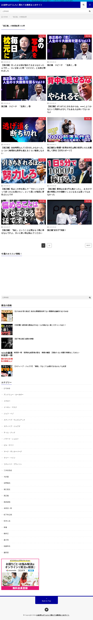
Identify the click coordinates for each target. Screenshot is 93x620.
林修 (5, 527)
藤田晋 (6, 552)
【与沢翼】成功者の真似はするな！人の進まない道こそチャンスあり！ (40, 325)
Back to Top (46, 601)
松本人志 (7, 521)
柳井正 (6, 533)
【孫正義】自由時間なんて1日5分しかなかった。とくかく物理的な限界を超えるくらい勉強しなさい (23, 150)
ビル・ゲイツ (9, 445)
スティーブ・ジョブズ (12, 426)
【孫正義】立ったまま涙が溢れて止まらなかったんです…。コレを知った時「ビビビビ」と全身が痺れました (23, 68)
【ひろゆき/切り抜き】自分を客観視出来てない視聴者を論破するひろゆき (41, 311)
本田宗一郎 (8, 508)
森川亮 (6, 540)
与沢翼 (6, 477)
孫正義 (42, 36)
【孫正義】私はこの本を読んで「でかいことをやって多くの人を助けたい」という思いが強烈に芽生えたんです (22, 192)
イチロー (7, 401)
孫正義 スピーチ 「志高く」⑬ (62, 65)
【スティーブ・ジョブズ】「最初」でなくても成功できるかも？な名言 (40, 366)
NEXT (88, 245)
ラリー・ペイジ (9, 458)
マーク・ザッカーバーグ (13, 451)
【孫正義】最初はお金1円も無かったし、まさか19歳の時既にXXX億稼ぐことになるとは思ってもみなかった (69, 192)
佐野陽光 (7, 483)
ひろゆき (7, 388)
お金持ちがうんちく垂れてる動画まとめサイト (52, 615)
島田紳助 (7, 502)
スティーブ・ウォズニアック (14, 420)
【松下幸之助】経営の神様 (23, 339)
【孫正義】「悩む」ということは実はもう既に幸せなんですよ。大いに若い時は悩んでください (22, 231)
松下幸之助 (8, 515)
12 (49, 245)
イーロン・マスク (10, 407)
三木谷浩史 (8, 470)
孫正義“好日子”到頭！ (56, 230)
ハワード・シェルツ (11, 439)
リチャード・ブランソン (13, 464)
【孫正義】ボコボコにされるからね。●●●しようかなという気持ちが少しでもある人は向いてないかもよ (69, 109)
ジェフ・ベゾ (9, 414)
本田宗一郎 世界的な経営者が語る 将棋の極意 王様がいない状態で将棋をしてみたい (46, 353)
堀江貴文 (7, 489)
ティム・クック (9, 432)
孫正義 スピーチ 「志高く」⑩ (16, 106)
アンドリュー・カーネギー (13, 395)
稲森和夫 (7, 546)
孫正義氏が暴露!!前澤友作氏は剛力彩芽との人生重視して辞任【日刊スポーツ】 (69, 149)
